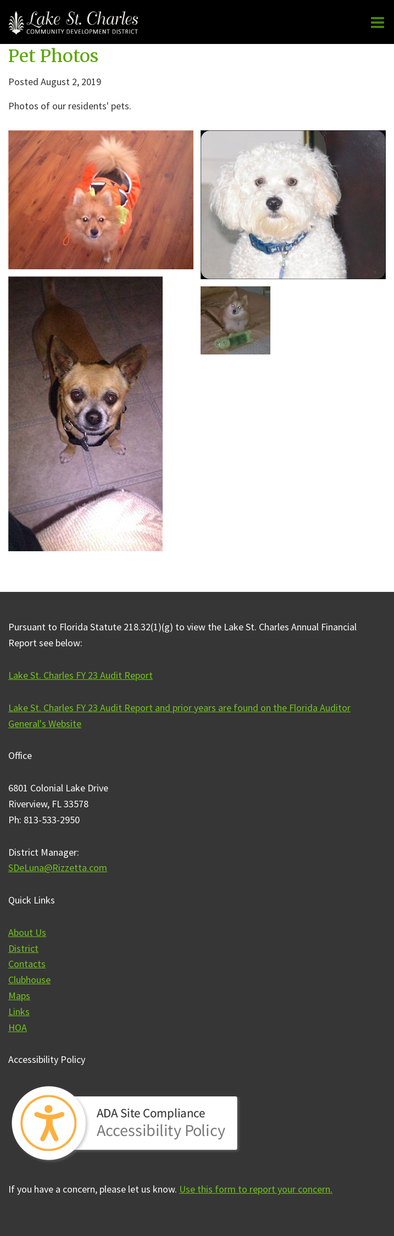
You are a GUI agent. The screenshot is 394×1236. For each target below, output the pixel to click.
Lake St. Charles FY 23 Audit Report (80, 675)
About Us (27, 932)
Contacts (27, 963)
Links (19, 1011)
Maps (19, 995)
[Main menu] (377, 22)
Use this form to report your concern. (255, 1189)
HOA (17, 1027)
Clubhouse (29, 979)
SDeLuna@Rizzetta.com (57, 867)
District (23, 948)
